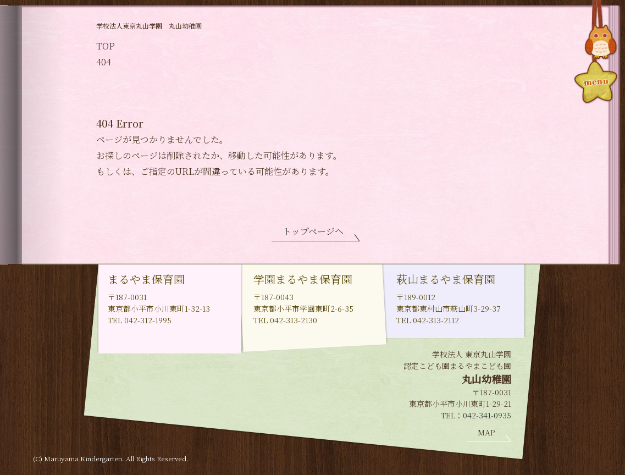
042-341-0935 (487, 415)
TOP (105, 46)
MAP (486, 432)
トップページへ (313, 231)
